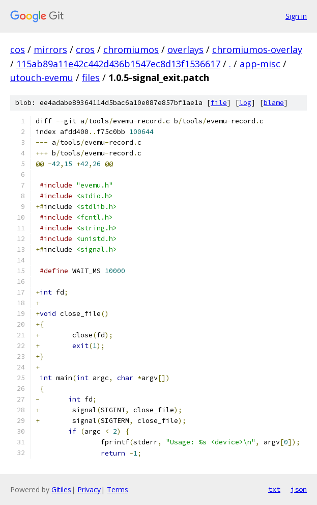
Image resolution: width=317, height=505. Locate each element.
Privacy (89, 489)
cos (17, 49)
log (245, 102)
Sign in (296, 16)
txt (274, 489)
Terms (117, 489)
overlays (185, 49)
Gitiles (61, 489)
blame (274, 102)
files (91, 77)
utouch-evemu (41, 77)
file (219, 102)
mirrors (50, 49)
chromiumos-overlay (257, 49)
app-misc (260, 64)
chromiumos (131, 49)
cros (85, 49)
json (299, 489)
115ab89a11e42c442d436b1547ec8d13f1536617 (118, 64)
